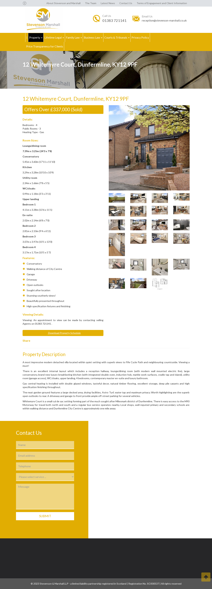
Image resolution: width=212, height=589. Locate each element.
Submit (45, 516)
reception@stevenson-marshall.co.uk (164, 20)
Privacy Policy (140, 37)
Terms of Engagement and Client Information (162, 3)
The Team (90, 3)
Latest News (108, 3)
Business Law (93, 37)
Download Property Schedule (63, 332)
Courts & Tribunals (117, 37)
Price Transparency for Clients (44, 46)
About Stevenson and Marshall (63, 3)
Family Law (74, 37)
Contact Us (125, 3)
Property (35, 37)
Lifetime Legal (54, 37)
